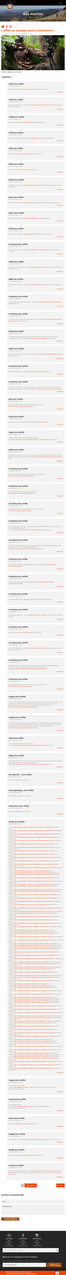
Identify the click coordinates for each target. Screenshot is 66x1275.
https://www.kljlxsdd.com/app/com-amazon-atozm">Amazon (31, 930)
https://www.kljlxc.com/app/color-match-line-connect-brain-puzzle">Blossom (35, 963)
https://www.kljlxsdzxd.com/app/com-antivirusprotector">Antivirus (32, 872)
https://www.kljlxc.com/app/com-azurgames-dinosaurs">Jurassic (32, 999)
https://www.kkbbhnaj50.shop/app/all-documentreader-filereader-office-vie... (35, 1068)
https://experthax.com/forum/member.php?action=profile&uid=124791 (28, 669)
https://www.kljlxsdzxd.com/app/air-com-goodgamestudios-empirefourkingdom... (36, 837)
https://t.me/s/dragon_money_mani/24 (20, 811)
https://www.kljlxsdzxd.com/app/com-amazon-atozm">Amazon (31, 871)
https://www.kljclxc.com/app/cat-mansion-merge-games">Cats (31, 1016)
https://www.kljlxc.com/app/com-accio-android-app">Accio (30, 967)
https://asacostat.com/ (25, 632)
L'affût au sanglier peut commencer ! (28, 30)
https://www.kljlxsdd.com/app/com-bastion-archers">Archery (30, 947)
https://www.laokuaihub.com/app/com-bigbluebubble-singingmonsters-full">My (36, 830)
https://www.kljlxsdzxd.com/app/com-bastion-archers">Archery (31, 889)
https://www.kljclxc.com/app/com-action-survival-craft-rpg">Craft (32, 1022)
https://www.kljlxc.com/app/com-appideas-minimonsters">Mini (31, 987)
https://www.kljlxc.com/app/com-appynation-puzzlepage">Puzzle (32, 990)
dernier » (32, 1185)
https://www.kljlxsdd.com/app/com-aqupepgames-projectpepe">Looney (33, 940)
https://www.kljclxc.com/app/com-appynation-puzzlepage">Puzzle (32, 1046)
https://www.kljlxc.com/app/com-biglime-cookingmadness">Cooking (32, 1006)
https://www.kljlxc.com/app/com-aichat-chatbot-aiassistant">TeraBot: (33, 972)
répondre (60, 92)
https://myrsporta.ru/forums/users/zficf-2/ (21, 686)
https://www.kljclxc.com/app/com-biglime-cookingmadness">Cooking (33, 1061)
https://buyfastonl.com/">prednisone (37, 338)
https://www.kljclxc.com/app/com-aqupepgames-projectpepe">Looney (33, 1049)
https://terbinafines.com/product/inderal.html (21, 707)
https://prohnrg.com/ (43, 422)
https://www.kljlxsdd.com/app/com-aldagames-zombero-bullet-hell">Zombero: (35, 923)
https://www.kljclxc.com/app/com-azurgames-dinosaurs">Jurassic (32, 1054)
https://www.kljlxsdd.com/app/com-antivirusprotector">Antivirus (31, 931)
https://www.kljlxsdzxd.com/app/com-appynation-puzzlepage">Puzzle (33, 877)
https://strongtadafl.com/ (31, 218)
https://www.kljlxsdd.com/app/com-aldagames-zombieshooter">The (33, 926)
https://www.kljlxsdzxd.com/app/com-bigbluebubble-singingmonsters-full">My (35, 891)
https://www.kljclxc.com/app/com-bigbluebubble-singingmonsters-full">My (34, 1058)
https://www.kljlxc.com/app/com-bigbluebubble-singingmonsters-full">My (34, 1002)
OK (57, 1273)
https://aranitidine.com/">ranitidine (35, 249)
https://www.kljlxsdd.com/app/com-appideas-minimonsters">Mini (32, 933)
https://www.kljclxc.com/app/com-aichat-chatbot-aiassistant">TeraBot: (33, 1026)
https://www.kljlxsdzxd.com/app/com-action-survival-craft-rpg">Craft (33, 854)
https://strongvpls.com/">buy (37, 267)
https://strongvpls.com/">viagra (36, 284)
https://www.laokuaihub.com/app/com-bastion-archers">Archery (31, 827)
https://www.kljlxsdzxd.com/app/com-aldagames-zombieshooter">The (33, 867)
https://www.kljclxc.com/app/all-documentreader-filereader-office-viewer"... (34, 1012)
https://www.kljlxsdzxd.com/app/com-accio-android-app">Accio (31, 850)
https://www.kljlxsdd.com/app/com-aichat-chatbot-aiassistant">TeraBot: (34, 916)
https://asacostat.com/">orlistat (36, 648)
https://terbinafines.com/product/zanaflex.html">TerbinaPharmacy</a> (32, 764)
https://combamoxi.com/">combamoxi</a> (41, 105)
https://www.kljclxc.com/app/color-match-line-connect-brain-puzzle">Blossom (35, 1017)
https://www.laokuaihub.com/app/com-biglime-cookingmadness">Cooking (34, 834)
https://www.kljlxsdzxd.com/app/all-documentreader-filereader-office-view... (35, 840)
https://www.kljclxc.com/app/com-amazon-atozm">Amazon (30, 1039)
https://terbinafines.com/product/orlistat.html (21, 728)
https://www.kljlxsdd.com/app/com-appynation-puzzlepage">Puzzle (32, 936)
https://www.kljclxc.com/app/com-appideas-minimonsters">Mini (31, 1043)
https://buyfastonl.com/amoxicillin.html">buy (47, 354)
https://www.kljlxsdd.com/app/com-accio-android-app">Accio (30, 911)
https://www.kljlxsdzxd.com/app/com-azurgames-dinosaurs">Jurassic (33, 886)
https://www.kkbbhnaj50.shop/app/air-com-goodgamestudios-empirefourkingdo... (36, 1065)
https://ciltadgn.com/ (30, 202)
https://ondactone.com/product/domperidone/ (21, 493)
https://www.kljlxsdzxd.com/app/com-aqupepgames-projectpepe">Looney (34, 881)
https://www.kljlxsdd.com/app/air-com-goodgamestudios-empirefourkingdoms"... (36, 898)
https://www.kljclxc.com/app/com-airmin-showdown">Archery (31, 1029)
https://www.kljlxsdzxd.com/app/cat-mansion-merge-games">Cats (32, 844)
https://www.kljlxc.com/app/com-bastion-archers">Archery (30, 1001)
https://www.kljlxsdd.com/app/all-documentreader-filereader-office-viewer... (34, 901)
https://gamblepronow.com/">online (24, 1087)
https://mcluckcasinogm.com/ (29, 1155)
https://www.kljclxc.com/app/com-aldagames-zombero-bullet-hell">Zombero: (35, 1033)
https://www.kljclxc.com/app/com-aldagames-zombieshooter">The (32, 1036)
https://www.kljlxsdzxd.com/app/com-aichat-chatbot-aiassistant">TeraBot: (34, 857)
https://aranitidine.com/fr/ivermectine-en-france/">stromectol (29, 439)
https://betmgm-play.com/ (22, 1123)
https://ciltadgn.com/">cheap (32, 185)
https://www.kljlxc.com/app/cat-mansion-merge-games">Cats (31, 962)
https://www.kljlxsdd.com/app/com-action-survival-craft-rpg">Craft (32, 913)
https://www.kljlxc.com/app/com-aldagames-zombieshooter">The (32, 980)
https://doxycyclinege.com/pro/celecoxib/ (20, 510)
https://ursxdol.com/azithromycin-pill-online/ (49, 389)
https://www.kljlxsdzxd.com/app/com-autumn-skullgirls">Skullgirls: (32, 884)
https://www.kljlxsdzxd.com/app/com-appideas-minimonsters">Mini (32, 874)
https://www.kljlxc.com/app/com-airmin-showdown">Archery (30, 975)
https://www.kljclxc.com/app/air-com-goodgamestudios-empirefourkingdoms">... (36, 1009)
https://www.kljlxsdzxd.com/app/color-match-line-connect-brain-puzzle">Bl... (35, 847)
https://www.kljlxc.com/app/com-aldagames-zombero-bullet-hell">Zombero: (35, 977)
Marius (18, 33)
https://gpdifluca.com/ (30, 122)
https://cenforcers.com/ (24, 154)
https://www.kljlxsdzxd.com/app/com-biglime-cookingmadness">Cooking (34, 894)
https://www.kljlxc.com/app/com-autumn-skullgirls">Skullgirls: (31, 997)
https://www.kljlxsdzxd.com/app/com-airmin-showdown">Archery (32, 861)
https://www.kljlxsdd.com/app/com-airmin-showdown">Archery (31, 920)
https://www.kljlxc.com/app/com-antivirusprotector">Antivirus (31, 985)
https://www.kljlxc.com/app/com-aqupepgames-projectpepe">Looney (33, 994)
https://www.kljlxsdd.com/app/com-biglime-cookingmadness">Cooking (33, 952)
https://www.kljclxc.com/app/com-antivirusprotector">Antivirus (31, 1041)
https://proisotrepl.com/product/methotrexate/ (22, 476)
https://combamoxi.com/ (28, 89)
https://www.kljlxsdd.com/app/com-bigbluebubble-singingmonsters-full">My (35, 948)
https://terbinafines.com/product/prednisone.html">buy (27, 745)
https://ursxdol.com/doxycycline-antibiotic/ (39, 371)
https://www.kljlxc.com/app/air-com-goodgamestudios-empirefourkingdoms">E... (36, 955)
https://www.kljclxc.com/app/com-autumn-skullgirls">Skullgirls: (31, 1053)
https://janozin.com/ (29, 599)
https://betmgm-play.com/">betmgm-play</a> (35, 1139)
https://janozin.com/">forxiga (37, 615)
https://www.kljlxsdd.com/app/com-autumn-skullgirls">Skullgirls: (31, 943)
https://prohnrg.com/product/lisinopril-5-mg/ (21, 406)
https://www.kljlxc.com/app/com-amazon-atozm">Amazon (30, 984)
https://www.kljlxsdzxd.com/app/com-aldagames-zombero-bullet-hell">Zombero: (36, 864)
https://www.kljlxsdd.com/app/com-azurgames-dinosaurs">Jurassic (32, 945)
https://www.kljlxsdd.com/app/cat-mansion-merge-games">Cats (31, 904)
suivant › (60, 1185)
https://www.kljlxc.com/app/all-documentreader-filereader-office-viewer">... (34, 958)
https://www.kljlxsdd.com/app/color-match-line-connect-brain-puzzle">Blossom (36, 908)
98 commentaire (27, 33)
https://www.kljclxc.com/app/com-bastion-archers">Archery (30, 1056)
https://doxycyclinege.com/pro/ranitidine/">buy (27, 529)
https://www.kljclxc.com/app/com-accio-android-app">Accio (30, 1021)
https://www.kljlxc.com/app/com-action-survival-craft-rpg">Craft (31, 968)
